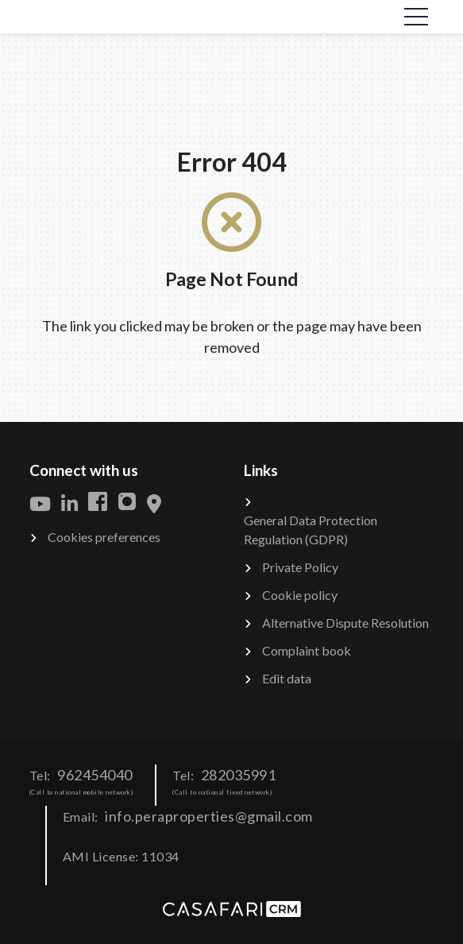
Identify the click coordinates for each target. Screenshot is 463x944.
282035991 (238, 774)
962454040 (95, 774)
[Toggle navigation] (416, 16)
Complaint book (306, 650)
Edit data (286, 678)
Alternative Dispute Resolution (345, 622)
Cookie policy (300, 594)
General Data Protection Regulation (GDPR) (310, 530)
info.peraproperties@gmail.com (209, 816)
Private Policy (300, 567)
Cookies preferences (104, 536)
